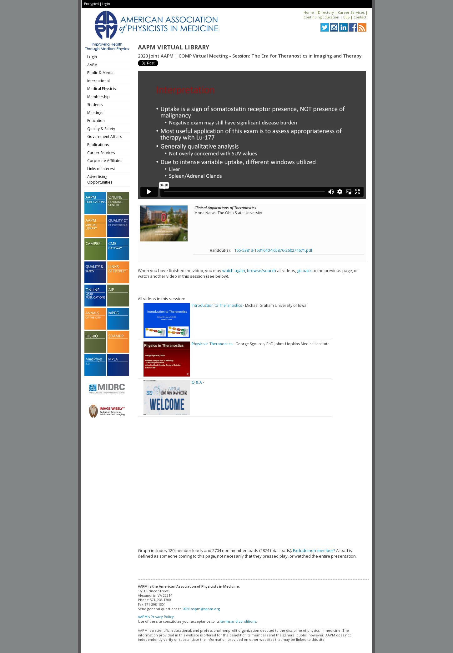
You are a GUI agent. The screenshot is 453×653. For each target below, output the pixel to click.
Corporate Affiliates (104, 160)
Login (106, 4)
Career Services (351, 12)
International (98, 81)
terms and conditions (238, 621)
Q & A (197, 382)
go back (304, 270)
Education (96, 120)
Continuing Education (321, 17)
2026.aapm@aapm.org (201, 608)
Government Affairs (104, 136)
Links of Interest (101, 168)
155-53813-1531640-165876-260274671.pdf (273, 250)
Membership (98, 96)
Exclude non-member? (314, 550)
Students (95, 104)
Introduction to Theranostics (217, 305)
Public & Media (100, 72)
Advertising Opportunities (99, 179)
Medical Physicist (102, 88)
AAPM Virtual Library (173, 47)
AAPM (92, 65)
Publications (98, 144)
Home (309, 12)
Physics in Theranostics (212, 344)
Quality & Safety (101, 128)
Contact (360, 17)
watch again (233, 270)
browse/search (261, 270)
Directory (326, 12)
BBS (346, 17)
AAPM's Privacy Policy (156, 616)
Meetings (95, 112)
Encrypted (91, 4)
